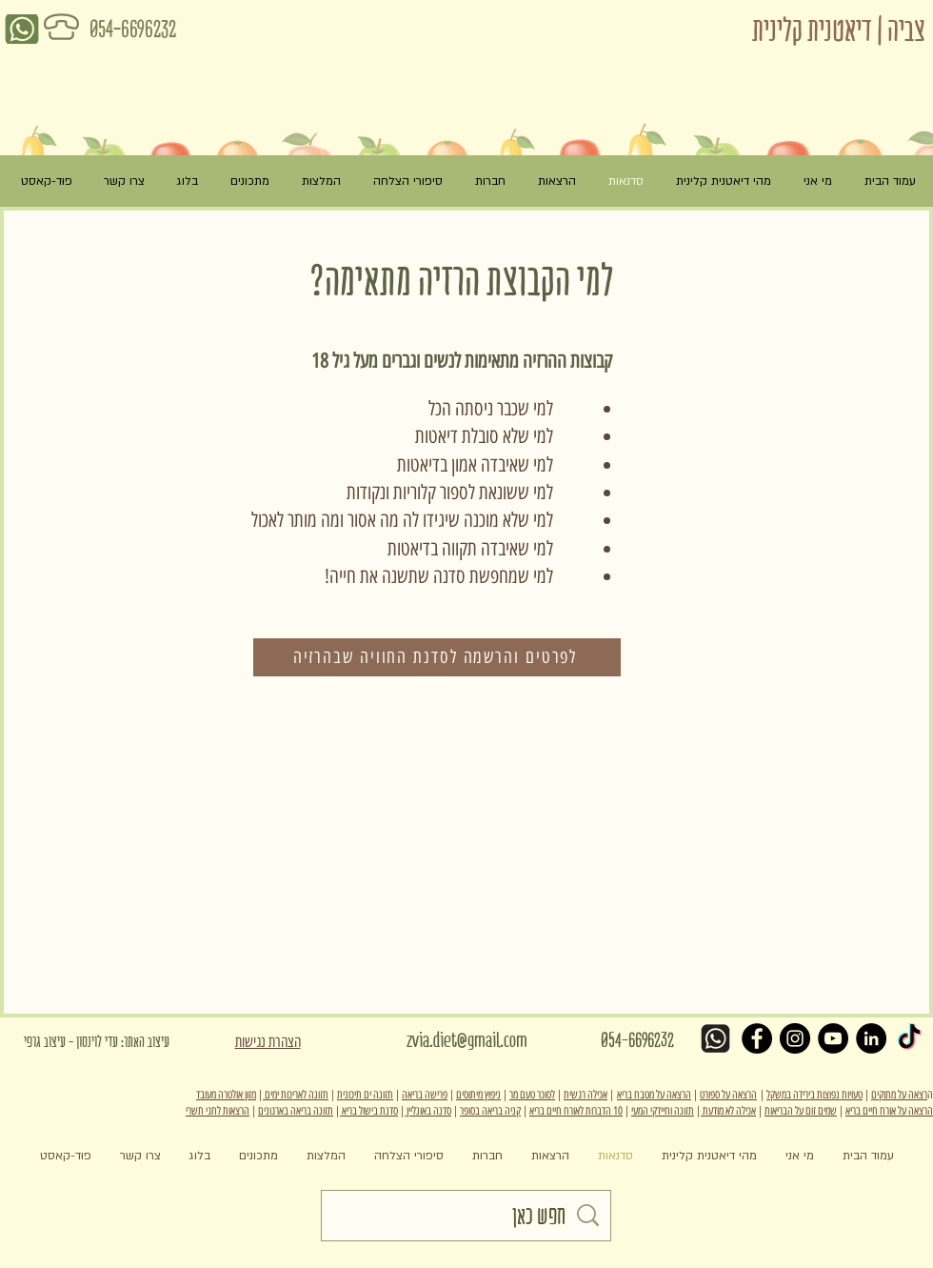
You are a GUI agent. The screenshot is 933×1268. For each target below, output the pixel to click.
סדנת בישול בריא (369, 1110)
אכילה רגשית (585, 1094)
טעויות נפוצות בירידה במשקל (814, 1094)
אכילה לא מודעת (728, 1110)
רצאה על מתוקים (899, 1094)
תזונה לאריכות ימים (295, 1094)
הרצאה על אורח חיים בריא (889, 1110)
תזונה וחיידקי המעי (662, 1110)
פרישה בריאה (424, 1094)
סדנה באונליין (428, 1110)
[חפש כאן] (464, 1215)
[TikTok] (909, 1038)
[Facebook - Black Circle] (757, 1038)
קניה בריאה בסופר (490, 1110)
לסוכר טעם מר (532, 1094)
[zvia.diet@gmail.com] (466, 1041)
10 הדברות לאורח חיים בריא (576, 1110)
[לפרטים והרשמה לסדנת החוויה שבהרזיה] (437, 657)
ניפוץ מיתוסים (478, 1094)
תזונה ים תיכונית (365, 1094)
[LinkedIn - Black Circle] (871, 1038)
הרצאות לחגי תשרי (217, 1110)
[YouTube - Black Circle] (833, 1038)
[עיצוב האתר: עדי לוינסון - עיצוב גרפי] (137, 1042)
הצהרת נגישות (268, 1042)
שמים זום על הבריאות (800, 1110)
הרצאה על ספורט (728, 1094)
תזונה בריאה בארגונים (295, 1110)
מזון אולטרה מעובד (226, 1094)
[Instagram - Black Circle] (795, 1038)
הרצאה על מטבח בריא (654, 1094)
